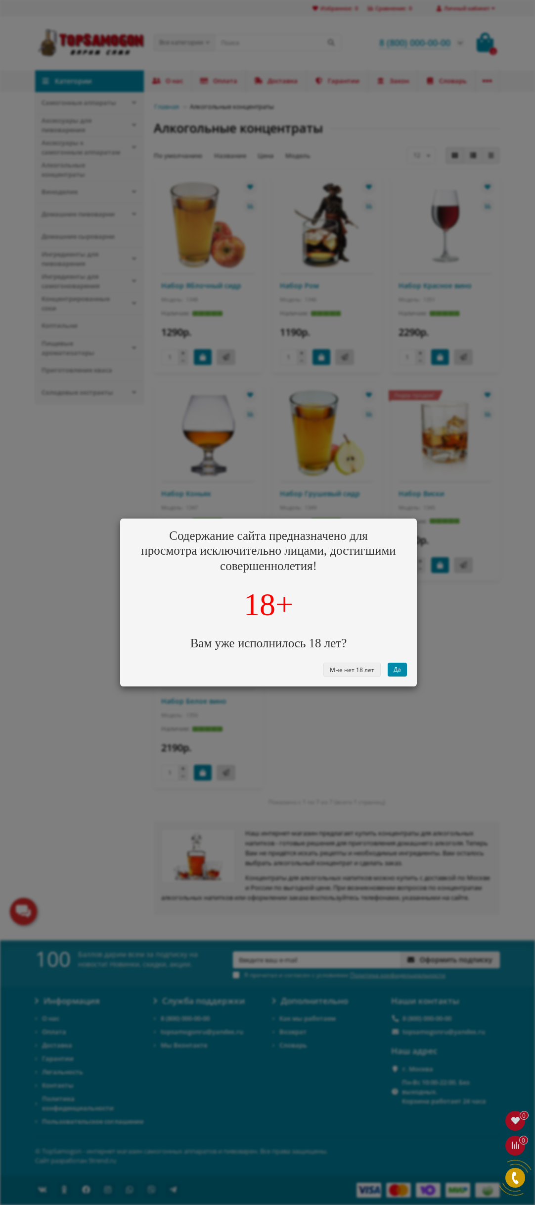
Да (397, 669)
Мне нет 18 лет (352, 670)
